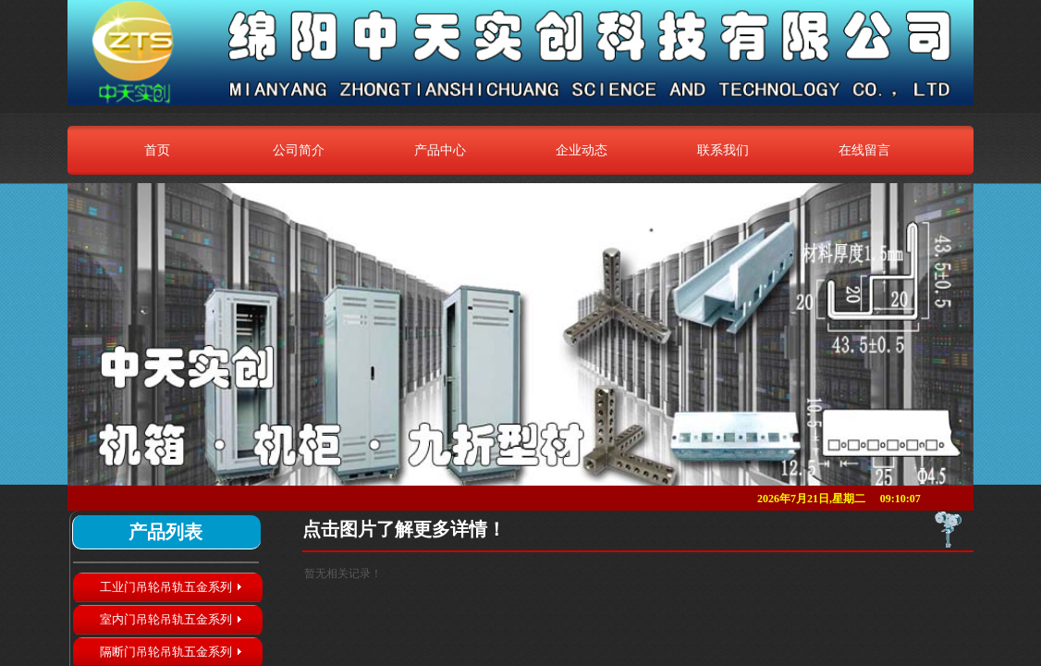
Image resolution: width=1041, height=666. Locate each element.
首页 (157, 149)
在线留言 (864, 149)
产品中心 (440, 149)
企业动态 (581, 149)
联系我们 (723, 149)
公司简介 (299, 149)
